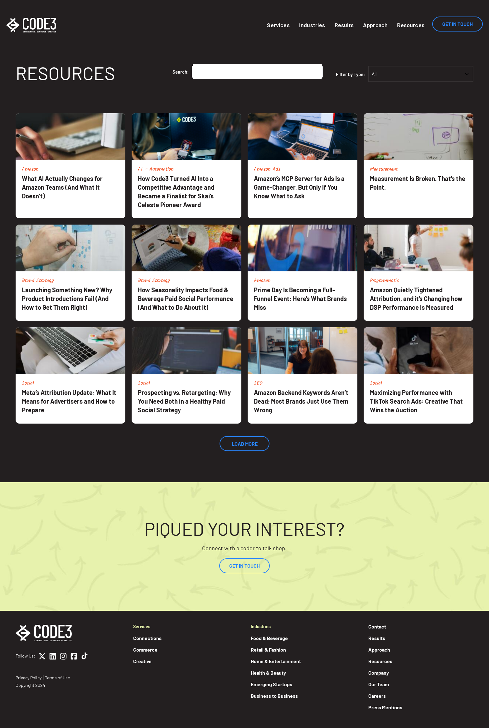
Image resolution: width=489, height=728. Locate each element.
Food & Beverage (269, 638)
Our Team (378, 684)
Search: (180, 72)
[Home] (31, 25)
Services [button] (278, 25)
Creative (142, 661)
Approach (375, 25)
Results (344, 25)
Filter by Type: (350, 74)
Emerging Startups (271, 684)
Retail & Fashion (268, 650)
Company (378, 673)
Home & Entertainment (276, 661)
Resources (410, 25)
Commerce (145, 650)
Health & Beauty (268, 673)
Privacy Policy (28, 677)
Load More (245, 444)
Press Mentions (385, 707)
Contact (377, 626)
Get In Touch (457, 24)
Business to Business (274, 696)
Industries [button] (312, 25)
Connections (147, 638)
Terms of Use (57, 677)
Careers (377, 696)
